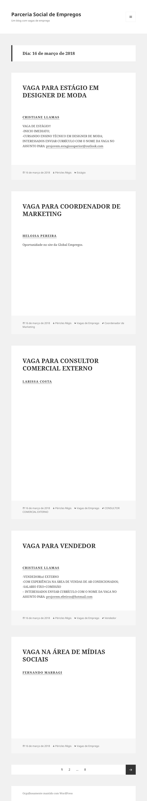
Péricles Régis (63, 172)
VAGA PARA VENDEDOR (59, 545)
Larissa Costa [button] (37, 381)
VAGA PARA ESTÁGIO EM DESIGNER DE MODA (61, 91)
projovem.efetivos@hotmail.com (69, 597)
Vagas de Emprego (88, 323)
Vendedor (110, 618)
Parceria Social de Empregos (46, 14)
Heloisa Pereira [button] (40, 236)
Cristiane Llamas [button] (41, 117)
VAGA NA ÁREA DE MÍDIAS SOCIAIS (64, 655)
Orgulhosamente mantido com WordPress (48, 793)
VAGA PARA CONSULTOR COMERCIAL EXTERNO (61, 364)
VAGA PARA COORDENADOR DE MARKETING (71, 210)
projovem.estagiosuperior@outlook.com (74, 146)
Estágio (81, 172)
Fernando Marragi (42, 672)
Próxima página (131, 770)
